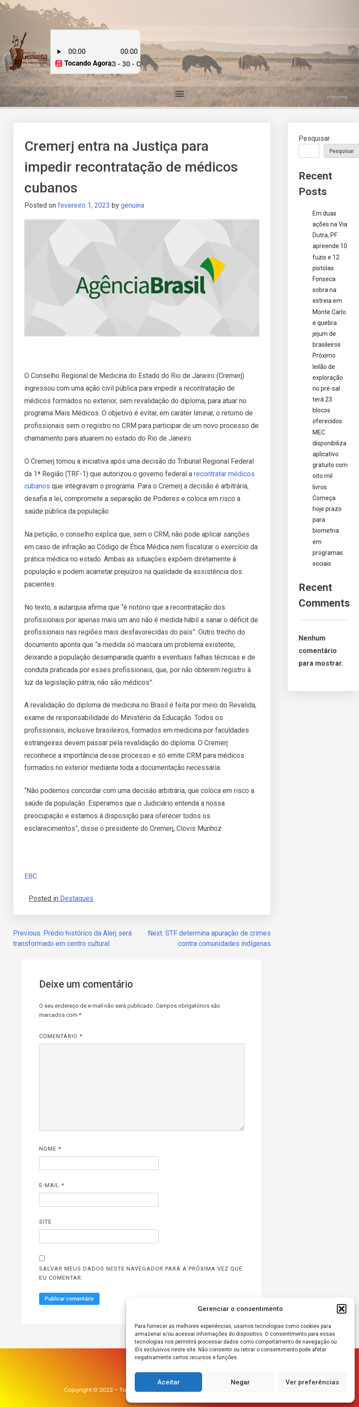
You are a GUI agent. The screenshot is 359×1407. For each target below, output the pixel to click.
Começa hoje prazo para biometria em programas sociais (327, 530)
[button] (341, 1308)
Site (45, 1221)
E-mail (51, 1185)
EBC (30, 876)
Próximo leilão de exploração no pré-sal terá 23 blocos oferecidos (327, 388)
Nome (50, 1148)
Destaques (76, 898)
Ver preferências (312, 1382)
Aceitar (168, 1382)
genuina (132, 205)
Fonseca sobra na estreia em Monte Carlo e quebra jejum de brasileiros (329, 311)
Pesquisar (314, 138)
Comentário (61, 1036)
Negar (240, 1382)
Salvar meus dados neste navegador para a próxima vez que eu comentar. (141, 1273)
